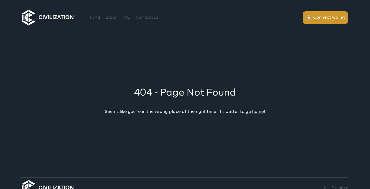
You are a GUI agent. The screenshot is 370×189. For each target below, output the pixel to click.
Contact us (147, 17)
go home (255, 112)
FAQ (126, 17)
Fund (95, 17)
